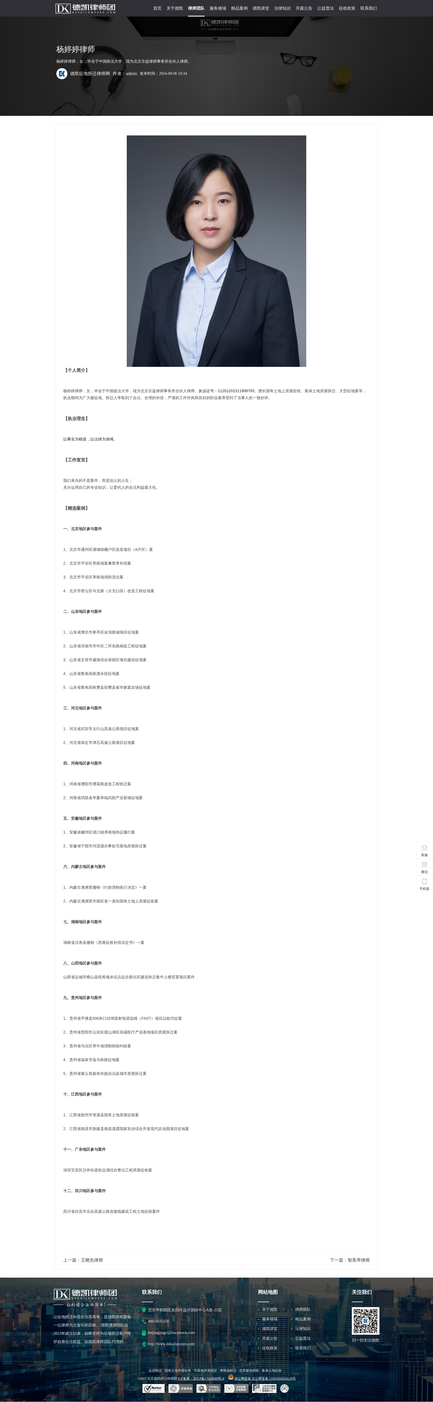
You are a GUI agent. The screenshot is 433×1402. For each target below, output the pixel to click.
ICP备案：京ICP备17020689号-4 (201, 1378)
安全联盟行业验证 (180, 1388)
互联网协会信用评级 (285, 1388)
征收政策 (347, 8)
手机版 (424, 884)
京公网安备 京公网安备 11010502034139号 (265, 1378)
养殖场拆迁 (228, 1370)
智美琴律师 (359, 1260)
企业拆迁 (155, 1370)
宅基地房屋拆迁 (205, 1370)
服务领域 (218, 8)
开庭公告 (304, 8)
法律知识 (282, 8)
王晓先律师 (92, 1260)
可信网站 (208, 1388)
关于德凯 (175, 8)
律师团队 (196, 8)
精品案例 (239, 8)
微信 (424, 867)
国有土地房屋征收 (178, 1370)
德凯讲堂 (261, 8)
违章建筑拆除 (249, 1370)
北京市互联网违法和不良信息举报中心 (264, 1388)
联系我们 (368, 8)
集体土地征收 (272, 1370)
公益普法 (325, 8)
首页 (157, 8)
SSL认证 (153, 1388)
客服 (424, 850)
